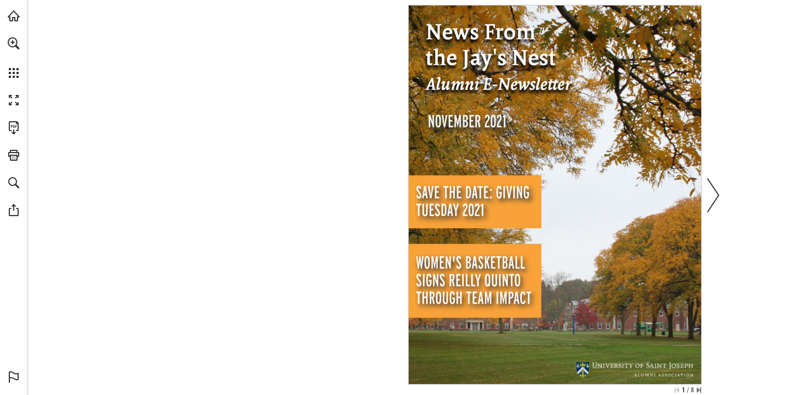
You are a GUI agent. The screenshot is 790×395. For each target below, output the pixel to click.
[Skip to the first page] (677, 390)
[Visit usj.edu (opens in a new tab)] (13, 16)
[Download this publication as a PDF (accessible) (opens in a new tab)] (13, 128)
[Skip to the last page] (699, 390)
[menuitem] (13, 57)
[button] (13, 43)
